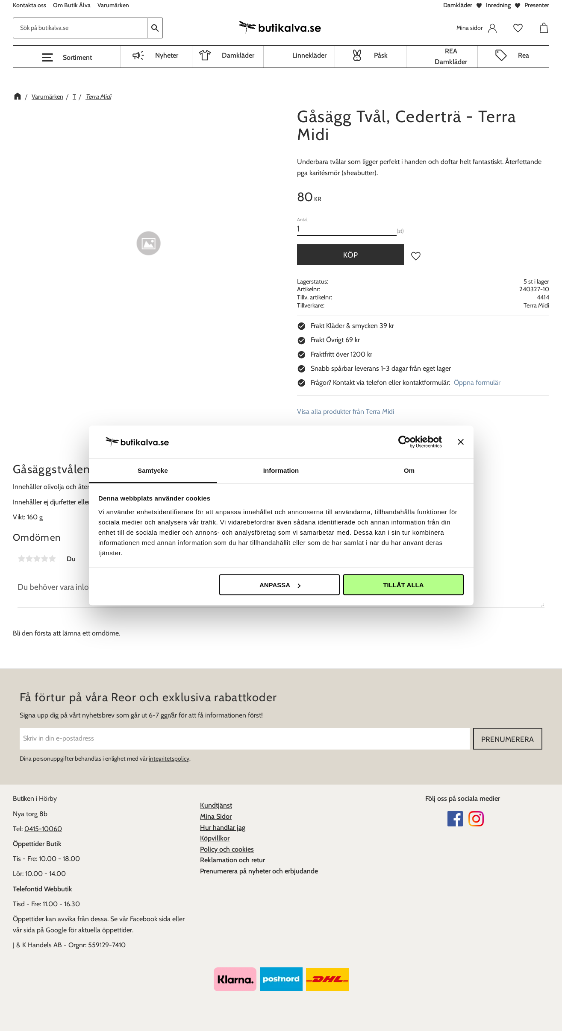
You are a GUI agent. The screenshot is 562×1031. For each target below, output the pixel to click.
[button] (67, 57)
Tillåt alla (403, 585)
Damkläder (457, 5)
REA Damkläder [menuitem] (451, 56)
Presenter (536, 5)
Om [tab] (409, 470)
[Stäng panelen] (461, 442)
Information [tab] (281, 470)
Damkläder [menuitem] (238, 55)
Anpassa (279, 585)
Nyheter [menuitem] (166, 55)
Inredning (498, 5)
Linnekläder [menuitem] (309, 55)
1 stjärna (21, 558)
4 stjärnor (44, 558)
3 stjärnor (37, 558)
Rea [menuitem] (523, 55)
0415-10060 (43, 829)
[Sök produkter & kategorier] (80, 28)
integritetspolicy (169, 758)
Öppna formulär (477, 382)
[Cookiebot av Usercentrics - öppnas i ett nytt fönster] (404, 442)
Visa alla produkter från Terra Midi (345, 411)
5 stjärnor (52, 558)
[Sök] (155, 28)
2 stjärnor (29, 558)
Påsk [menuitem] (381, 55)
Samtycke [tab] (153, 470)
